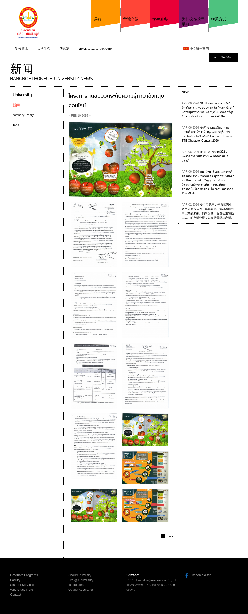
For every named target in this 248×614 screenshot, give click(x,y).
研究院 (64, 48)
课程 (105, 11)
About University (79, 575)
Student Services (22, 585)
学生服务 (164, 11)
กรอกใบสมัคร (223, 57)
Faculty (15, 580)
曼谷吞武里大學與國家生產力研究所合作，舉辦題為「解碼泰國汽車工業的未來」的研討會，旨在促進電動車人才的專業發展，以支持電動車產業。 (208, 211)
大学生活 (43, 48)
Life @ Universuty (80, 580)
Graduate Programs (24, 575)
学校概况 (21, 48)
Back (169, 536)
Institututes (76, 585)
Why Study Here (21, 589)
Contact (15, 594)
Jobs (16, 125)
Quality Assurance (81, 589)
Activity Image (23, 115)
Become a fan (201, 575)
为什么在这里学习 (193, 13)
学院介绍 (135, 11)
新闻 (16, 105)
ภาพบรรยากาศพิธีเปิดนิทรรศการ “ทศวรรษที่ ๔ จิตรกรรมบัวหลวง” (205, 156)
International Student (95, 48)
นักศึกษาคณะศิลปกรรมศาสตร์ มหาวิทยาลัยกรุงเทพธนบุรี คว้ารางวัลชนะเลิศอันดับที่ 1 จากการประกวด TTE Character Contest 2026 (207, 134)
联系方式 (223, 11)
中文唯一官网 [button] (201, 48)
